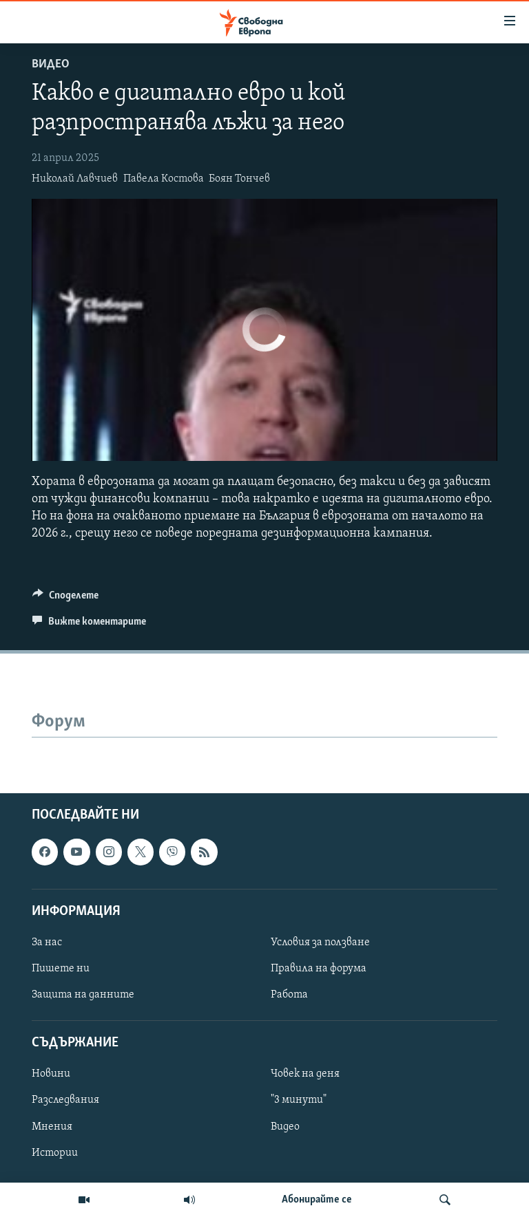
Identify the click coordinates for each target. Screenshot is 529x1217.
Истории (55, 1152)
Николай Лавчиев (75, 178)
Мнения (52, 1126)
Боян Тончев (239, 178)
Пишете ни (61, 968)
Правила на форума (318, 968)
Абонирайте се (317, 1199)
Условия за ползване (320, 941)
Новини (51, 1073)
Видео (51, 64)
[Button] (65, 598)
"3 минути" (298, 1100)
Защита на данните (83, 994)
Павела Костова (163, 178)
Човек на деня (305, 1073)
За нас (47, 941)
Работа (289, 994)
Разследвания (65, 1100)
